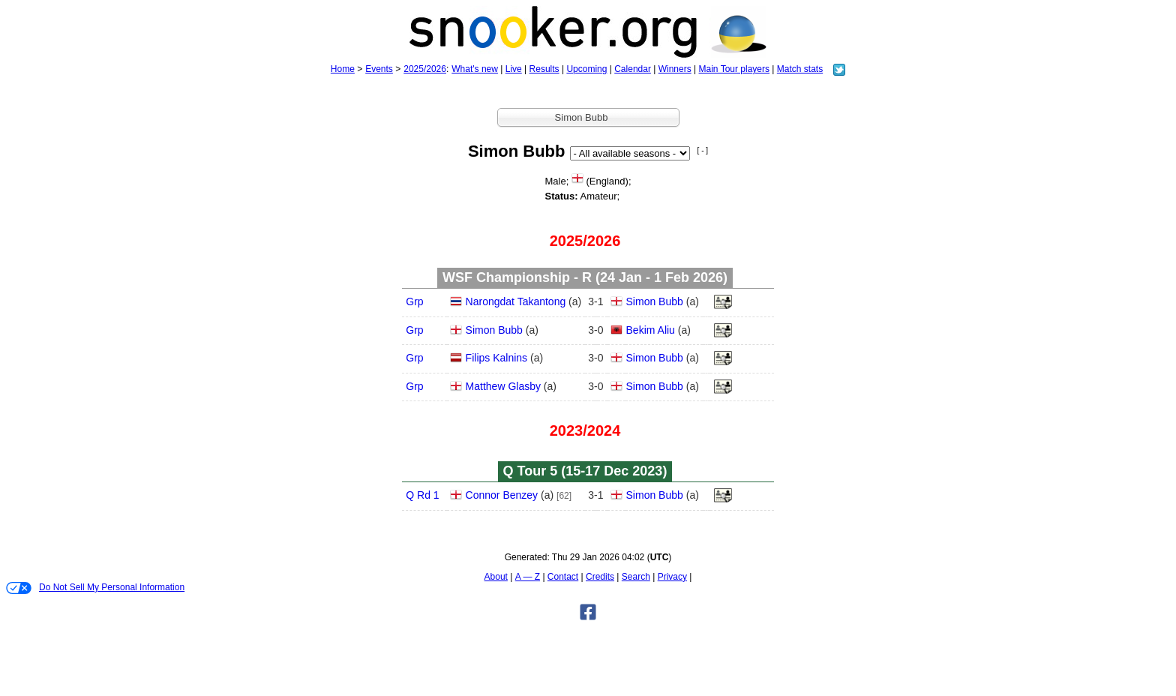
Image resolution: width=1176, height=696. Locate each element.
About (496, 577)
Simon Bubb (654, 302)
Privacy (672, 577)
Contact (563, 577)
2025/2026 (425, 69)
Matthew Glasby (503, 386)
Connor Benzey (502, 495)
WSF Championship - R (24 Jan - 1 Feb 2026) (585, 277)
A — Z (527, 577)
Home (343, 69)
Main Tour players (734, 69)
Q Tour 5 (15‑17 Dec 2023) (585, 471)
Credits (600, 577)
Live (514, 69)
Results (545, 69)
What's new (475, 69)
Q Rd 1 (422, 495)
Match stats (800, 69)
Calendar (632, 69)
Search (636, 577)
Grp (414, 302)
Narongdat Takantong (516, 302)
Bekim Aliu (650, 330)
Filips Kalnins (496, 358)
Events (379, 69)
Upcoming (586, 69)
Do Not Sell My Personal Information (95, 588)
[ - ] (703, 150)
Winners (675, 69)
